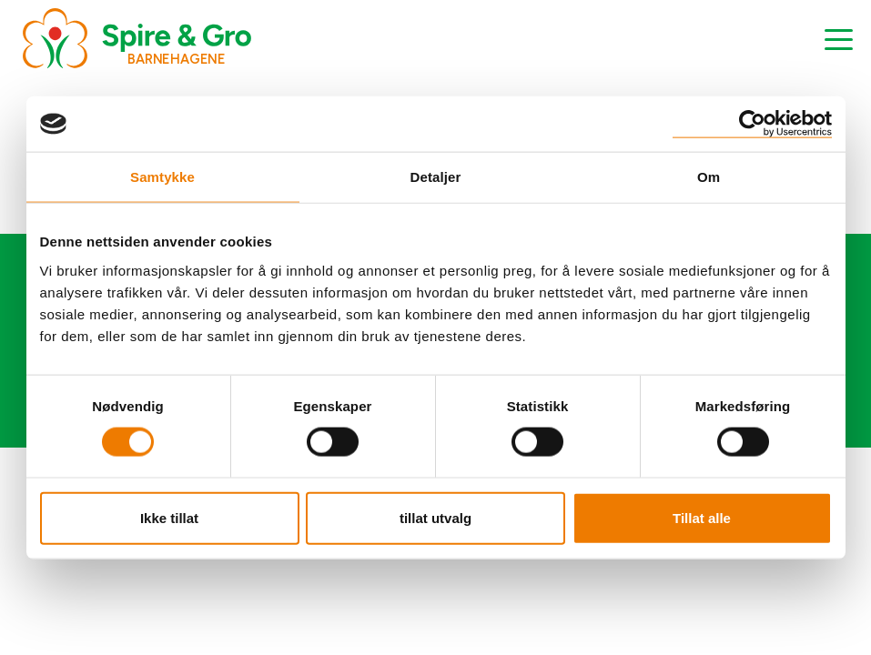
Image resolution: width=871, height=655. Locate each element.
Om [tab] (708, 177)
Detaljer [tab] (435, 177)
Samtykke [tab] (162, 177)
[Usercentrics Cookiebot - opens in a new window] (752, 124)
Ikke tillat (169, 517)
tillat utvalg (435, 517)
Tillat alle (702, 517)
